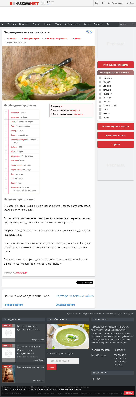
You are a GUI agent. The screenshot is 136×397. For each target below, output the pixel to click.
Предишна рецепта (13, 304)
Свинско (12, 38)
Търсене (116, 144)
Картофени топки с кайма (75, 296)
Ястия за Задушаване (57, 38)
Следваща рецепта (65, 304)
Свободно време (72, 24)
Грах (13, 121)
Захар (14, 130)
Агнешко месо (110, 105)
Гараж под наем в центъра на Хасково (28, 327)
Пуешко (106, 101)
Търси (51, 367)
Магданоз (15, 156)
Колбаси (107, 81)
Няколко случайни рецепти (115, 126)
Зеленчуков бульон (20, 139)
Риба (105, 109)
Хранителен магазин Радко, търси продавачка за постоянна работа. (29, 351)
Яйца (13, 151)
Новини (47, 24)
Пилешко (107, 93)
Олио (13, 135)
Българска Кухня (31, 38)
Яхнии (77, 38)
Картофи (15, 112)
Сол (13, 174)
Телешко (107, 89)
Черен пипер (17, 165)
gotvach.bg (21, 272)
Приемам (129, 393)
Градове (98, 24)
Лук (13, 126)
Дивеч (106, 117)
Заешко (106, 113)
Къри (13, 183)
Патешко (107, 97)
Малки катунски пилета (30, 366)
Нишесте (15, 187)
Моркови (15, 117)
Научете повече (73, 389)
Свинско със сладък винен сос (26, 296)
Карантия (107, 77)
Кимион (14, 160)
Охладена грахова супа (60, 353)
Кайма (14, 147)
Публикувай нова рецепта (115, 65)
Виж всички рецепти (115, 135)
